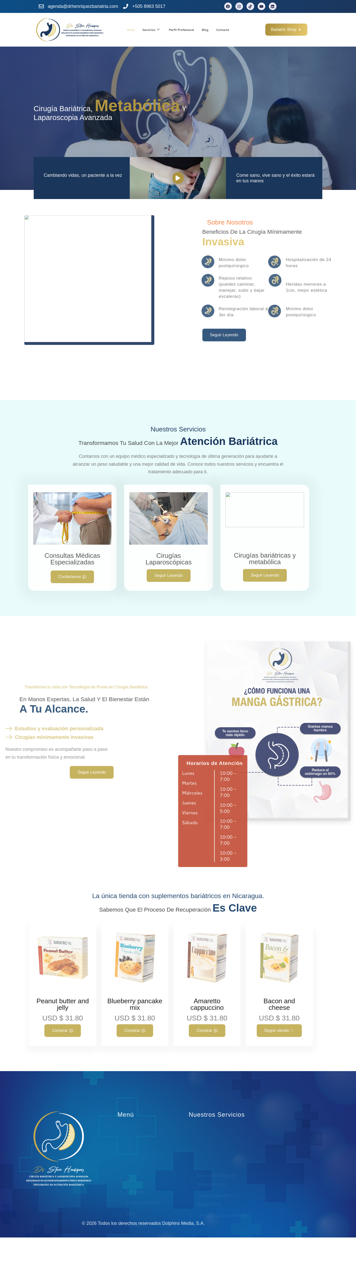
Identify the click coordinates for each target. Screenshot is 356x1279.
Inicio (124, 29)
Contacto (228, 29)
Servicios (147, 30)
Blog (208, 29)
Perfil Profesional (181, 29)
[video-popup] (178, 219)
